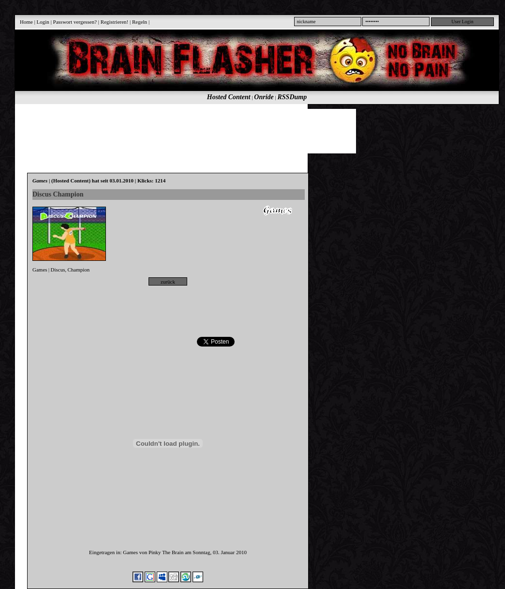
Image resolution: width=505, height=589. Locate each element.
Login (43, 22)
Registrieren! (114, 22)
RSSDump (292, 97)
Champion (79, 269)
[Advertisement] (251, 130)
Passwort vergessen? (75, 22)
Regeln (139, 22)
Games (39, 269)
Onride (263, 97)
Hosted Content (229, 97)
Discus (58, 269)
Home (26, 22)
